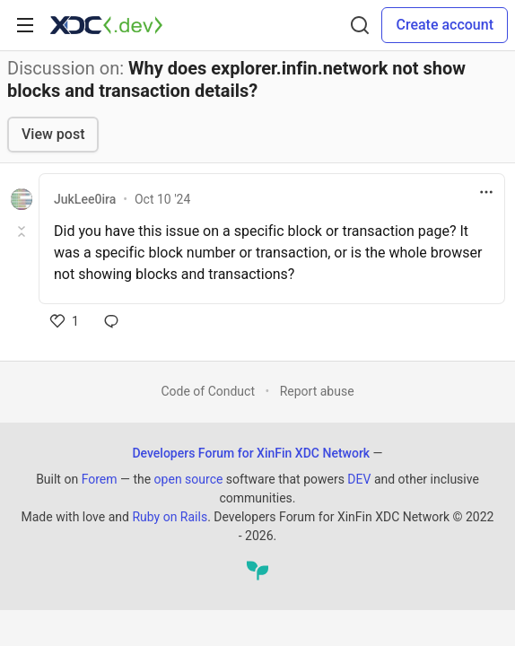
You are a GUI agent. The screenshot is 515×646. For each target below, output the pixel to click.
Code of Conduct (208, 391)
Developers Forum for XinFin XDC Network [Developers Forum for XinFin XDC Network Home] (251, 453)
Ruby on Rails (169, 517)
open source (188, 479)
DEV (359, 479)
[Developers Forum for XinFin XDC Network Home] (106, 25)
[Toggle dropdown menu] (486, 192)
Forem (100, 479)
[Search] (360, 25)
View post (53, 134)
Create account (444, 24)
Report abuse (317, 391)
